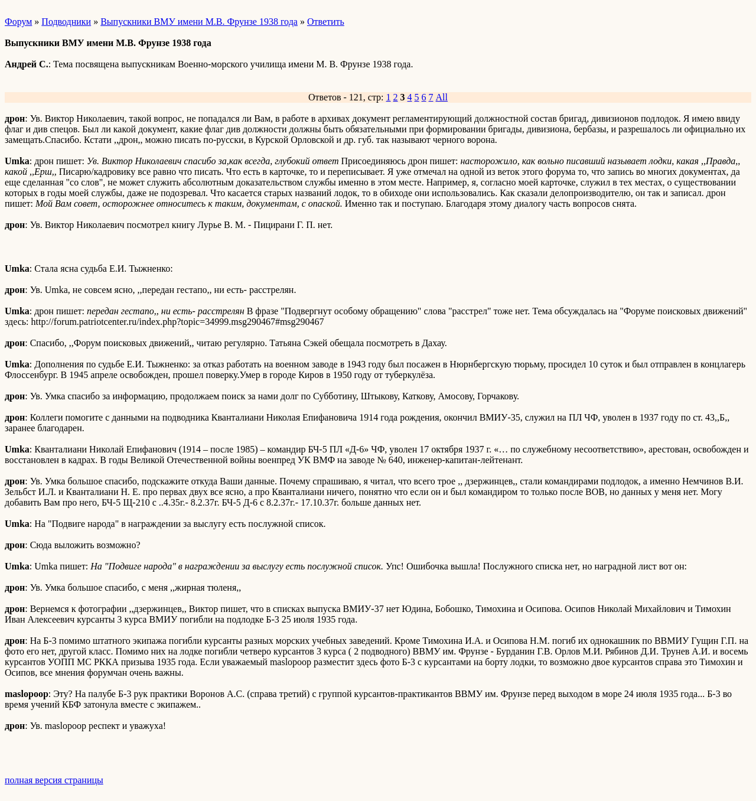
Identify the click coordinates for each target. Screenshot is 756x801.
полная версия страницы (54, 780)
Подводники (66, 22)
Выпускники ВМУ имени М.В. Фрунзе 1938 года (199, 22)
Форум (18, 22)
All (442, 97)
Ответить (325, 22)
